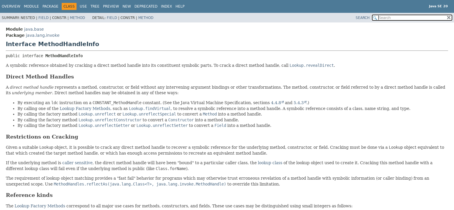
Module (31, 6)
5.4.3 (299, 102)
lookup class (270, 162)
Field (43, 18)
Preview (111, 6)
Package (50, 6)
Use (83, 6)
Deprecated (145, 6)
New (127, 6)
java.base (34, 29)
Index (166, 6)
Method (77, 18)
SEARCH (363, 18)
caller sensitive (77, 162)
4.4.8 (276, 102)
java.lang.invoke (43, 35)
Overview (11, 6)
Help (180, 6)
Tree (95, 6)
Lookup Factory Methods (85, 108)
